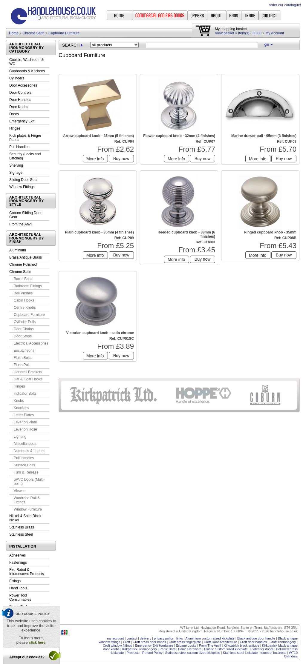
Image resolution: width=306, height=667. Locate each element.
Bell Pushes (23, 293)
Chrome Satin (33, 33)
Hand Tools (18, 588)
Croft (126, 642)
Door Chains (24, 329)
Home (14, 33)
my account (115, 638)
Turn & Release (26, 472)
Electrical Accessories (31, 343)
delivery (145, 638)
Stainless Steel (21, 534)
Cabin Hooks (24, 300)
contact (132, 638)
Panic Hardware (189, 649)
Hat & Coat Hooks (28, 379)
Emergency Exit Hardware (154, 645)
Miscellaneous (25, 444)
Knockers (21, 408)
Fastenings (18, 562)
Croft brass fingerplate (185, 642)
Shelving (16, 165)
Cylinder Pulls (25, 322)
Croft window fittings (117, 645)
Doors (14, 114)
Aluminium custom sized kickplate (209, 638)
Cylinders (16, 78)
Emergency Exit (21, 121)
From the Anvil (20, 224)
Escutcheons (24, 350)
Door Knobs (18, 107)
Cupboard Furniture (63, 33)
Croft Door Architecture (220, 642)
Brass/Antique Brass (25, 257)
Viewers (20, 491)
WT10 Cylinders (291, 654)
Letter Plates (24, 415)
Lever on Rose (25, 429)
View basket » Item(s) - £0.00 (238, 33)
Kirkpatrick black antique (241, 645)
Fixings (15, 581)
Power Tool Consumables (20, 597)
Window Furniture (28, 509)
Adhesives (17, 555)
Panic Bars (167, 649)
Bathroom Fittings (28, 286)
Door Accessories (23, 85)
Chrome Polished (23, 264)
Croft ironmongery (283, 642)
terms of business (273, 652)
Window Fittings (22, 187)
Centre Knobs (25, 307)
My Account (274, 33)
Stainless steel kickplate (240, 652)
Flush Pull (22, 365)
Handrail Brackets (28, 372)
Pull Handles (19, 147)
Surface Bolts (24, 465)
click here (37, 642)
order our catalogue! (285, 5)
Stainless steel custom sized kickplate (192, 652)
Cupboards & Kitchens (27, 71)
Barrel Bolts (23, 279)
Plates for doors (261, 649)
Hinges (14, 128)
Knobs (19, 401)
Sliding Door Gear (23, 180)
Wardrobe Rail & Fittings (27, 500)
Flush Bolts (22, 358)
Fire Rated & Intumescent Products (26, 572)
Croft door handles (253, 642)
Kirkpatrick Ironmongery (139, 649)
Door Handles (20, 100)
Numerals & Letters (29, 451)
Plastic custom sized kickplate (226, 649)
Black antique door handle (256, 638)
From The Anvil (210, 645)
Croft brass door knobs (149, 642)
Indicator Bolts (25, 393)
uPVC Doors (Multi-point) (29, 481)
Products (132, 652)
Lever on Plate (25, 422)
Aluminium (17, 250)
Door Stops (23, 336)
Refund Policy (152, 652)
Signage (15, 172)
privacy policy (164, 638)
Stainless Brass (21, 527)
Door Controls (20, 92)
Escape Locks (186, 645)
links (179, 638)
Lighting (20, 436)
